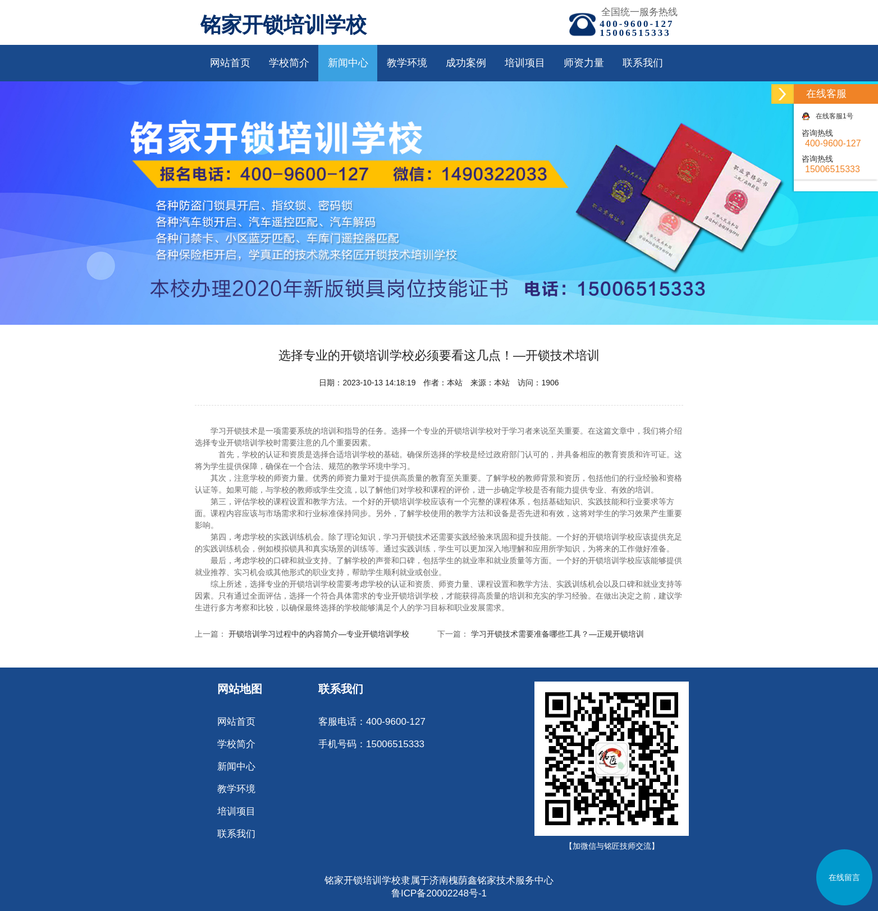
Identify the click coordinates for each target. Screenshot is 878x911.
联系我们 (643, 62)
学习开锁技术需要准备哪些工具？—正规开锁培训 (557, 633)
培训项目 (525, 62)
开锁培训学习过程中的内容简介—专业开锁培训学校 (318, 633)
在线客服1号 (827, 116)
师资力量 (584, 62)
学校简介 (289, 62)
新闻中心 (348, 62)
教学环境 (407, 62)
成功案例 (466, 62)
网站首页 (230, 62)
